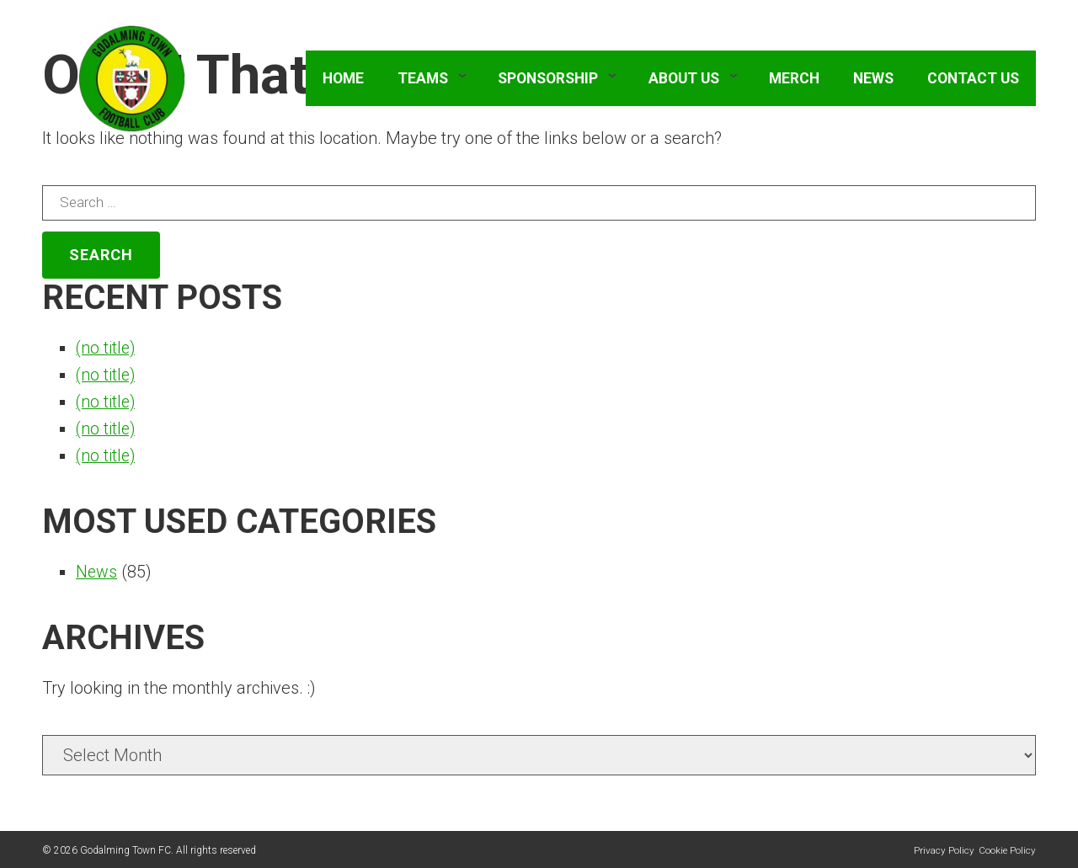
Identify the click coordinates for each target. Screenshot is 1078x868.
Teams (423, 80)
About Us (683, 80)
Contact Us (973, 80)
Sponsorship (548, 80)
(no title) (106, 348)
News (873, 80)
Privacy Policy (944, 850)
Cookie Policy (1007, 850)
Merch (794, 80)
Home (343, 80)
